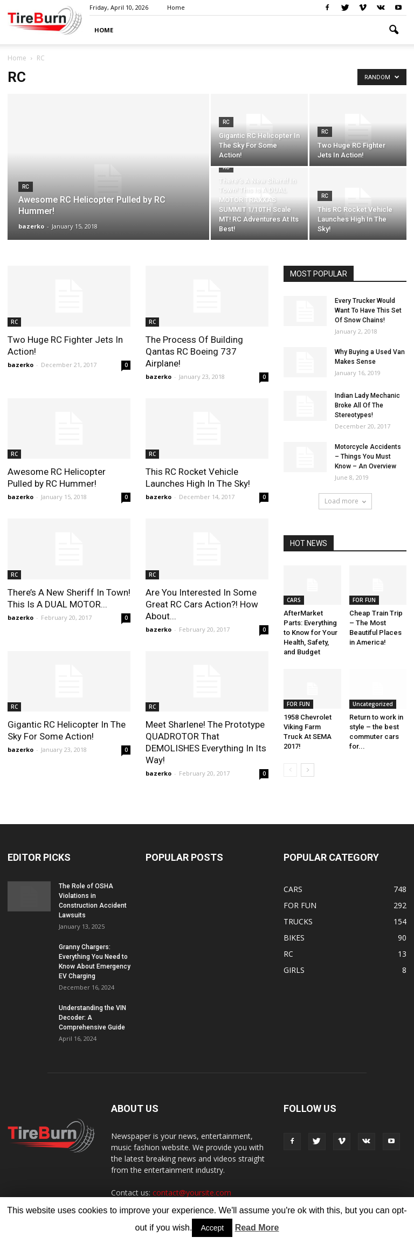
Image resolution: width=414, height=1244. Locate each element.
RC (25, 187)
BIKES (294, 937)
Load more (345, 501)
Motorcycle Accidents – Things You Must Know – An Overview (368, 456)
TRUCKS (298, 921)
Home (176, 7)
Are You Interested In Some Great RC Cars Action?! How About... (202, 604)
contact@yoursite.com (192, 1192)
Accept (212, 1228)
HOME (103, 30)
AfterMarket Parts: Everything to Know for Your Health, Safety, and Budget (310, 632)
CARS (294, 600)
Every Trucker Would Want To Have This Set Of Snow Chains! (368, 310)
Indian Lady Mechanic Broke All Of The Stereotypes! (367, 405)
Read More (257, 1227)
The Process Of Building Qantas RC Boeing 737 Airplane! (194, 351)
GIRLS (294, 970)
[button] (393, 30)
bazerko (31, 226)
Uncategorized (373, 704)
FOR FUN (364, 600)
